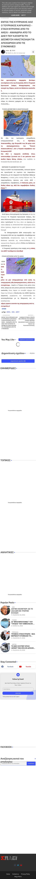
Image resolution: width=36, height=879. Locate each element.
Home (8, 874)
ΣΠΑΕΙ (4, 309)
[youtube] (21, 865)
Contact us (15, 874)
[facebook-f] (15, 865)
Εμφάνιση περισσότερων (26, 339)
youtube (28, 667)
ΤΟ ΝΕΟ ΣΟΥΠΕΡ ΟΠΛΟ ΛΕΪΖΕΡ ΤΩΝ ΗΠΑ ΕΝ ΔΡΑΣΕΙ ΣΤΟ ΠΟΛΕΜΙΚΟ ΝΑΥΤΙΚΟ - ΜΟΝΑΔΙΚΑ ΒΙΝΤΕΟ (22, 647)
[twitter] (18, 865)
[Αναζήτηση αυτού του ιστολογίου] (13, 763)
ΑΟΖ (13, 312)
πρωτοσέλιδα (12, 410)
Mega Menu (18, 876)
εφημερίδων (19, 410)
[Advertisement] (18, 435)
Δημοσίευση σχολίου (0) (18, 361)
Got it (23, 15)
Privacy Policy (25, 874)
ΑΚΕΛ (8, 312)
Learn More (15, 15)
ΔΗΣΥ (17, 312)
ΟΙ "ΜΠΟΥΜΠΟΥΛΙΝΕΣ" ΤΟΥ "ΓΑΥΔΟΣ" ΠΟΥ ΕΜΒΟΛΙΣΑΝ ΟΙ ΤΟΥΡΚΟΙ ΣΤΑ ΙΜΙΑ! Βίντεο (23, 623)
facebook (10, 667)
